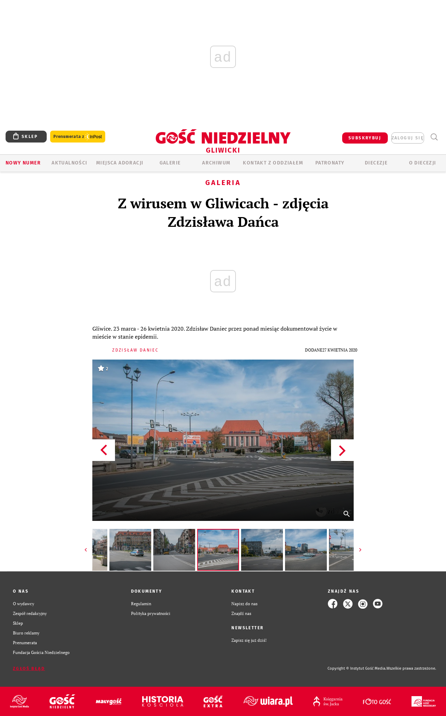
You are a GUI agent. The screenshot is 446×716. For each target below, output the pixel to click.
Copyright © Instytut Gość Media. (357, 668)
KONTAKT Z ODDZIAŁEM (273, 163)
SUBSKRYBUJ (364, 138)
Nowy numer (23, 163)
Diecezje (376, 163)
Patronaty (330, 163)
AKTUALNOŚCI (69, 163)
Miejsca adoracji (119, 163)
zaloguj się (408, 138)
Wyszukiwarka (434, 137)
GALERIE (170, 163)
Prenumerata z (77, 137)
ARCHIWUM (216, 163)
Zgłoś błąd (29, 668)
